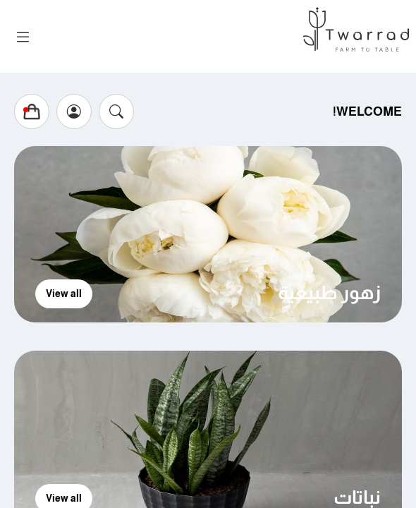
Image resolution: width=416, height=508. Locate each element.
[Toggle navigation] (23, 37)
